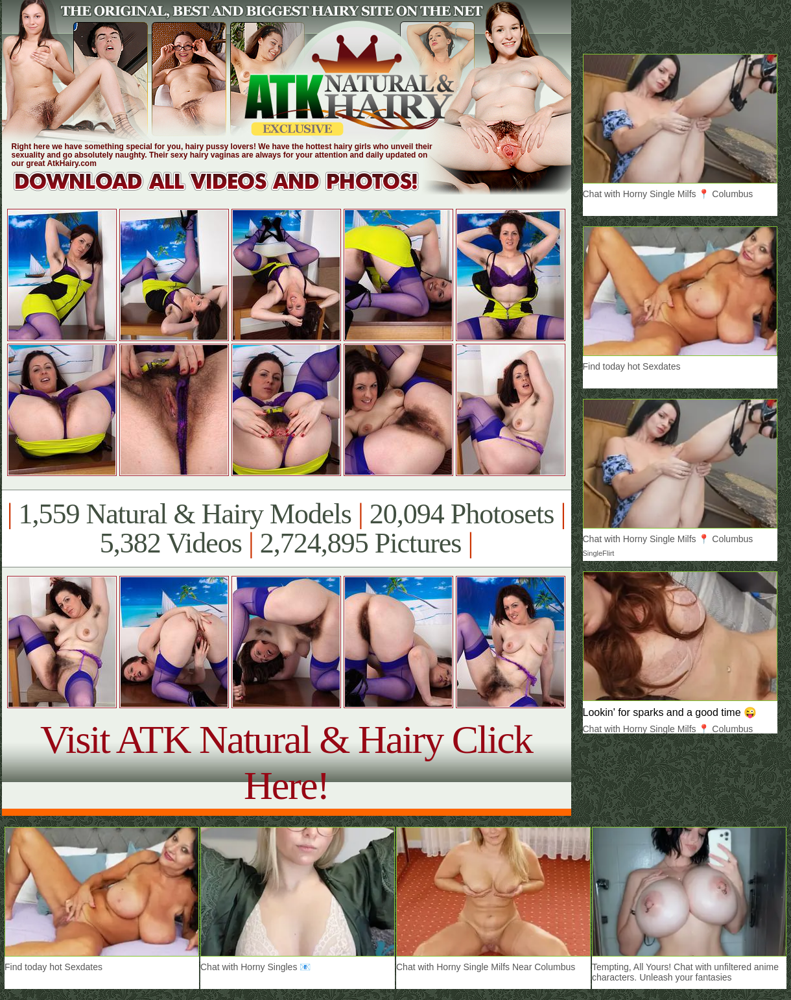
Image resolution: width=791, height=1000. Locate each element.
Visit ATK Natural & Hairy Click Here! (286, 762)
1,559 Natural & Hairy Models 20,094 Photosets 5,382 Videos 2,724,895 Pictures (286, 528)
